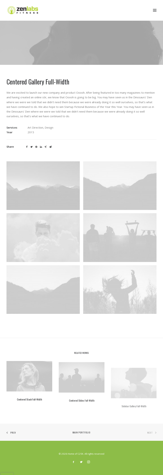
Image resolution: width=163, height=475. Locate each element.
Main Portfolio (81, 432)
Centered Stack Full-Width (29, 403)
